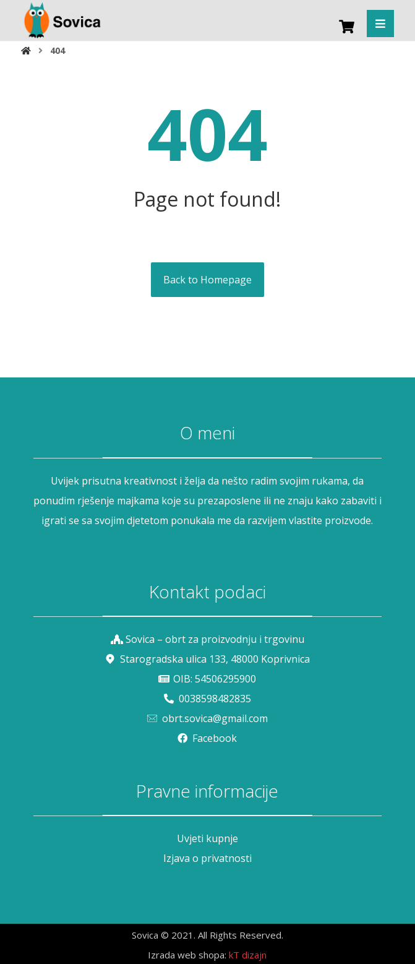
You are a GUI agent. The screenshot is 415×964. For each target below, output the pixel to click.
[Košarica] (346, 25)
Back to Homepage (207, 279)
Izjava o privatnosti (207, 858)
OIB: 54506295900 (207, 679)
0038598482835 (207, 698)
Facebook (207, 738)
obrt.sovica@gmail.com (207, 718)
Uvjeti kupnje (207, 838)
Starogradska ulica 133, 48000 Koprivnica (207, 659)
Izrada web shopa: (187, 955)
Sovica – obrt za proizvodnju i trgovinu (207, 639)
